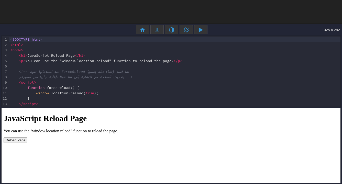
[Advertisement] (171, 11)
